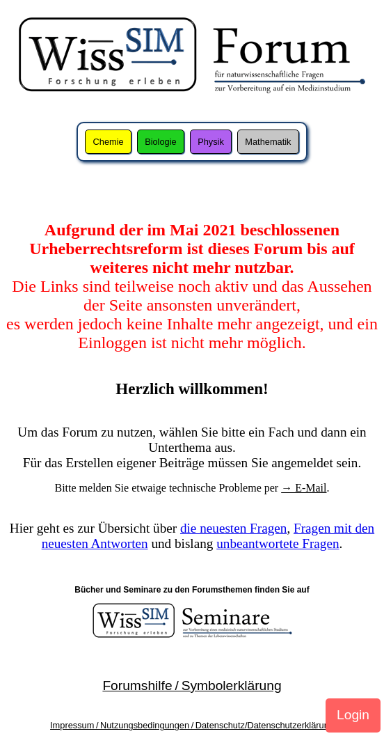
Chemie (108, 141)
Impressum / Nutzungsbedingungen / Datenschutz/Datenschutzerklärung (192, 725)
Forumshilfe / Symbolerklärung (191, 685)
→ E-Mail (303, 488)
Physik (211, 141)
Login (353, 714)
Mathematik (268, 141)
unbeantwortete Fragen (277, 543)
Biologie (161, 141)
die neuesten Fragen (233, 528)
